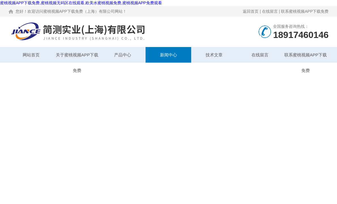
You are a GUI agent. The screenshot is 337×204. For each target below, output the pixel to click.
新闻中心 (168, 54)
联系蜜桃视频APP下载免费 (305, 11)
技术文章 (214, 54)
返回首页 (251, 11)
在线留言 (270, 11)
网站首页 (31, 54)
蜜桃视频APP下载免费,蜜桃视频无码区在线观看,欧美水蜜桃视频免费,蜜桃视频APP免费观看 (81, 3)
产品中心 (122, 54)
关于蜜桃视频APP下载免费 (77, 57)
